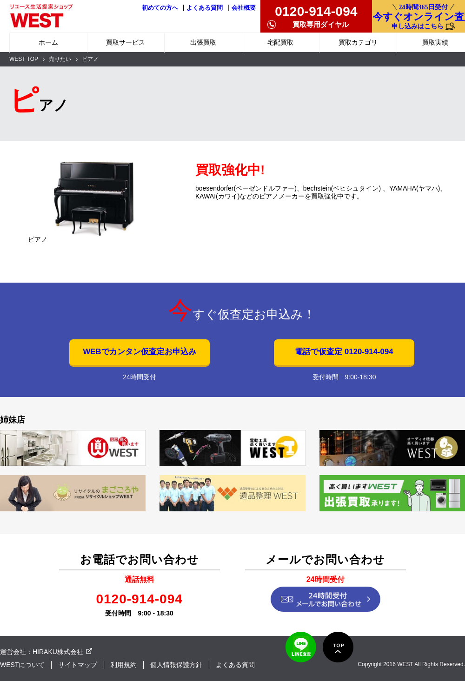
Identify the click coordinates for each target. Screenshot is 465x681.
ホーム (48, 42)
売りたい (60, 59)
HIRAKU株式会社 (58, 651)
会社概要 (244, 8)
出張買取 (203, 42)
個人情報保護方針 (176, 664)
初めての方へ (160, 8)
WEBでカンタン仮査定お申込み (139, 351)
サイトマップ (77, 664)
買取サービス (125, 42)
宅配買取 (280, 42)
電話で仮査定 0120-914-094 (344, 351)
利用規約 (124, 664)
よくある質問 (204, 8)
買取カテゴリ (358, 42)
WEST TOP (23, 59)
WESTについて (22, 664)
